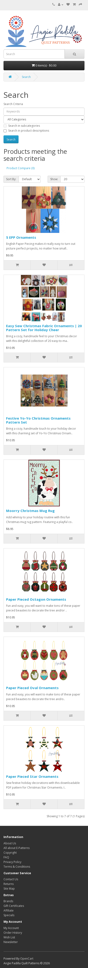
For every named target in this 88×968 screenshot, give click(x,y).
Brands (8, 901)
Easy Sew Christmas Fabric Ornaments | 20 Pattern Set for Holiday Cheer (44, 327)
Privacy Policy (12, 862)
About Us (10, 843)
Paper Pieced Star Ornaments (32, 776)
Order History (13, 933)
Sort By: (11, 179)
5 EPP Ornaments (21, 237)
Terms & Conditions (17, 867)
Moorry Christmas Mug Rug (30, 510)
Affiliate (9, 910)
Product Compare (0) (20, 168)
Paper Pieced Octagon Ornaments (36, 599)
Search (26, 77)
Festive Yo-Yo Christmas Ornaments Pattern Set (38, 420)
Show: (54, 179)
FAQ (6, 857)
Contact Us (11, 879)
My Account (11, 928)
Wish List (9, 937)
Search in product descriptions (26, 131)
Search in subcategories (22, 126)
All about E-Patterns (17, 848)
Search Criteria (13, 104)
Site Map (9, 889)
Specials (9, 915)
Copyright (10, 853)
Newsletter (11, 942)
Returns (9, 884)
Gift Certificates (14, 906)
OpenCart (26, 959)
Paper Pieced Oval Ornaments (32, 687)
